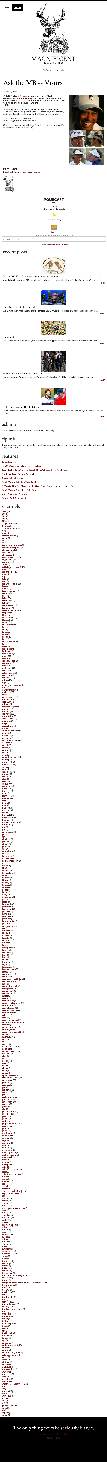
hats (5, 171)
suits (4, 1241)
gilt (3, 837)
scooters (6, 1184)
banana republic (9, 584)
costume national (10, 731)
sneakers (6, 1217)
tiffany (5, 1290)
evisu (4, 781)
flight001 (6, 808)
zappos (5, 1412)
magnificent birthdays (12, 979)
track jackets (8, 1314)
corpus (5, 723)
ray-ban (5, 1140)
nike (4, 1056)
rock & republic (9, 1155)
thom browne (8, 1285)
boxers (5, 644)
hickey (5, 880)
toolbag (5, 1307)
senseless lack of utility (13, 1191)
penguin (6, 1104)
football (6, 815)
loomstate (7, 967)
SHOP (17, 7)
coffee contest (9, 697)
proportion (7, 1126)
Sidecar (53, 232)
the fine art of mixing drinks (15, 1275)
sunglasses (7, 1244)
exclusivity (7, 784)
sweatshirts (7, 1254)
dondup (5, 759)
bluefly (5, 622)
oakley (5, 1066)
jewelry (5, 916)
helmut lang (7, 873)
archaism (6, 562)
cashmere (6, 668)
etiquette (6, 776)
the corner (7, 1273)
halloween (7, 858)
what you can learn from (13, 1384)
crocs (4, 733)
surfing (5, 1246)
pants (5, 1094)
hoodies (6, 885)
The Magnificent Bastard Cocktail (18, 474)
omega (5, 1073)
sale (4, 1172)
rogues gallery (8, 1157)
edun (4, 769)
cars (4, 665)
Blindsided (8, 337)
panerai (5, 1092)
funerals (6, 824)
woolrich (6, 1393)
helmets (6, 870)
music (5, 1041)
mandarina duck (9, 986)
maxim (5, 998)
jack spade (7, 904)
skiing (5, 1210)
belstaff (6, 598)
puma (4, 1131)
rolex (4, 1159)
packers (5, 1082)
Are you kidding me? (26, 98)
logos (4, 964)
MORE (102, 283)
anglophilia (7, 559)
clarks (5, 687)
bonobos (6, 632)
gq (3, 849)
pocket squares (9, 1111)
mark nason (7, 991)
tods (4, 1299)
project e (6, 1121)
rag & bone (7, 1133)
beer (4, 596)
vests (4, 1357)
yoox (4, 1408)
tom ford (6, 1302)
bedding (6, 593)
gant (4, 829)
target (5, 1266)
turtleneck (7, 1333)
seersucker (7, 1188)
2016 (4, 516)
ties (4, 1287)
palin (4, 1087)
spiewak (6, 1227)
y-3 (3, 1403)
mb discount (8, 1005)
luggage (5, 972)
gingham (6, 839)
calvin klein (7, 653)
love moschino (9, 969)
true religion (8, 1323)
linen (4, 959)
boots (5, 637)
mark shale (7, 993)
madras (5, 976)
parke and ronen (10, 1097)
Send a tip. (13, 447)
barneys (6, 588)
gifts (4, 834)
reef (4, 1145)
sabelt (5, 1167)
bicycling (6, 615)
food (4, 812)
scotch (5, 1186)
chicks (5, 680)
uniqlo (5, 1350)
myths (5, 1044)
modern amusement (11, 1022)
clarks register (9, 690)
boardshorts (8, 624)
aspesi (5, 574)
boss (4, 639)
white (5, 1386)
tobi (4, 1294)
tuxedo (5, 1335)
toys (4, 1311)
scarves (5, 1181)
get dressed (7, 832)
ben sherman (8, 605)
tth (3, 1331)
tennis (5, 1270)
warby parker (8, 1369)
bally (4, 581)
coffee (5, 694)
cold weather (8, 699)
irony (4, 894)
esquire (5, 774)
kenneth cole (8, 931)
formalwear (7, 817)
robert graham (9, 1152)
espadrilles (7, 772)
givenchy (6, 841)
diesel (5, 747)
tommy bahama (9, 1304)
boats (5, 627)
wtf (4, 1400)
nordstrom (7, 1061)
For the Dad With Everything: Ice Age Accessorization (31, 276)
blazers (5, 620)
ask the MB (7, 572)
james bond (7, 909)
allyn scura (7, 555)
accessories (34, 171)
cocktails (6, 692)
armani (5, 564)
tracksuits (7, 1316)
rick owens (7, 1150)
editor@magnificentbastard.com (57, 244)
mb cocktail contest (11, 1003)
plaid (4, 1109)
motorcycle (7, 1029)
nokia (4, 1058)
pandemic (6, 1090)
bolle (4, 629)
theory (5, 1280)
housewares (8, 890)
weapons (6, 1376)
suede (5, 1237)
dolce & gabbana (10, 757)
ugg (4, 1340)
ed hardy (6, 767)
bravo (5, 646)
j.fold (4, 902)
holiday (5, 882)
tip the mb (7, 1292)
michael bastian (9, 1010)
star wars (6, 1234)
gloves (5, 844)
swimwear (6, 1258)
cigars (5, 682)
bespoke (6, 612)
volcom (5, 1364)
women (5, 1391)
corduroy (6, 721)
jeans (4, 914)
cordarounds (8, 719)
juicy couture (8, 926)
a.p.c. (4, 533)
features (6, 796)
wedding (6, 1379)
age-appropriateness (12, 545)
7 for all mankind (10, 528)
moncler (6, 1024)
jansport (6, 911)
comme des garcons (11, 706)
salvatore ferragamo (12, 1174)
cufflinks (6, 735)
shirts (5, 1200)
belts (4, 603)
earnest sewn (8, 764)
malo (4, 984)
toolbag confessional (12, 1309)
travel (5, 1319)
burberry (6, 651)
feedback (6, 798)
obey (4, 1070)
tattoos (6, 1268)
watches (6, 1374)
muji (4, 1039)
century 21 (7, 677)
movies (5, 1034)
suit (4, 1239)
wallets (5, 1367)
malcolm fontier (9, 981)
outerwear (7, 1080)
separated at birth (10, 1193)
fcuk (4, 793)
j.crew (5, 899)
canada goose (8, 661)
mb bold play (8, 1000)
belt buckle (7, 600)
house (5, 887)
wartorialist (7, 1372)
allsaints (6, 552)
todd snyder (8, 1297)
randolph (6, 1138)
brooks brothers (9, 649)
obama (5, 1068)
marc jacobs (7, 988)
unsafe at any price (11, 1352)
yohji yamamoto (9, 1405)
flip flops (6, 810)
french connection (11, 822)
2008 (4, 511)
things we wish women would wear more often (24, 1282)
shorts (5, 1205)
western (6, 1381)
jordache (6, 923)
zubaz (5, 1415)
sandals (5, 1176)
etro (4, 779)
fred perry (7, 820)
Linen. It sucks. (9, 462)
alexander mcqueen (11, 547)
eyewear (6, 786)
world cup (6, 1396)
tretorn (5, 1321)
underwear (7, 1347)
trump (5, 1326)
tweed (5, 1338)
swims (5, 1256)
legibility (6, 955)
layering (6, 950)
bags (4, 576)
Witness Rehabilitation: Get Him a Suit (23, 373)
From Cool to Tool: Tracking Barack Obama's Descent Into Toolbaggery (35, 470)
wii (3, 1388)
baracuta (6, 586)
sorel (4, 1222)
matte (5, 996)
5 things (6, 526)
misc (4, 1017)
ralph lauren (8, 1135)
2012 (4, 514)
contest (6, 711)
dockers (6, 752)
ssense (5, 1232)
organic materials (10, 1078)
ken (4, 928)
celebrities (20, 171)
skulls (5, 1212)
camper (5, 658)
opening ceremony (11, 1075)
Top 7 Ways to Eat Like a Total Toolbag (20, 482)
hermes (5, 878)
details (5, 745)
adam (4, 538)
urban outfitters (10, 1355)
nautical (6, 1049)
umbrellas (6, 1343)
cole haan (6, 702)
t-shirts (5, 1261)
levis (4, 957)
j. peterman (7, 897)
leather (5, 952)
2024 (4, 521)
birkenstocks (8, 617)
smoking (6, 1215)
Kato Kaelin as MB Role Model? (19, 307)
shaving (5, 1198)
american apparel (10, 557)
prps (4, 1128)
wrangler (6, 1398)
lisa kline (6, 962)
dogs (4, 755)
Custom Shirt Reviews (12, 478)
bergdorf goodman (11, 610)
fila (3, 800)
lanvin (5, 943)
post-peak (7, 1114)
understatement (10, 1345)
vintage (5, 1362)
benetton (6, 608)
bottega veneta (9, 641)
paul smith (7, 1102)
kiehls (5, 933)
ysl (3, 1410)
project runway (9, 1123)
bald (4, 579)
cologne (6, 704)
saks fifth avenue (10, 1169)
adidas (5, 540)
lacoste (5, 938)
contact (6, 709)
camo (4, 656)
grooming (6, 851)
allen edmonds (9, 550)
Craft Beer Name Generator (15, 494)
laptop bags (7, 947)
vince (4, 1359)
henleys (5, 875)
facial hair (7, 788)
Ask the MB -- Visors (32, 83)
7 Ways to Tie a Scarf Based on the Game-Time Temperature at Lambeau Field (38, 486)
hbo (4, 868)
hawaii (5, 865)
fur (3, 827)
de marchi (6, 738)
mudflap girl (7, 1037)
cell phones (7, 675)
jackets (5, 906)
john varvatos (8, 921)
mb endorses (8, 1008)
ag (3, 543)
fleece (5, 805)
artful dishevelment (11, 567)
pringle (5, 1119)
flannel (5, 803)
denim (5, 743)
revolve (5, 1147)
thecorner (7, 1278)
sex (3, 1196)
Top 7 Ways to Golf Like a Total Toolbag (21, 490)
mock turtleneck (10, 1020)
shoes (5, 1203)
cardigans (6, 663)
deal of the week (10, 740)
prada (5, 1116)
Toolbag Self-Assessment (14, 498)
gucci (4, 853)
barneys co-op (8, 591)
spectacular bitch (10, 1225)
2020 (4, 519)
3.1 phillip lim (8, 523)
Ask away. (49, 430)
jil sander (6, 919)
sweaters (6, 1249)
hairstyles (7, 856)
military (5, 1015)
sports (5, 1229)
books (5, 634)
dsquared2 (7, 762)
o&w (4, 1063)
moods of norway (10, 1027)
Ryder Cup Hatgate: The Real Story (21, 407)
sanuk (5, 1179)
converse (6, 714)
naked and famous (11, 1046)
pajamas (6, 1085)
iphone (5, 892)
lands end (6, 940)
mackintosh (7, 974)
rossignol (6, 1164)
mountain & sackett (11, 1032)
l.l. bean (5, 935)
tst (3, 1328)
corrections (7, 726)
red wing (6, 1143)
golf (11, 171)
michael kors (8, 1012)
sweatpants (7, 1251)
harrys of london (10, 861)
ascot (4, 569)
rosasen (6, 1162)
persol (5, 1107)
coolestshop (8, 716)
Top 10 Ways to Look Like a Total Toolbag (21, 466)
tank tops (6, 1263)
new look (6, 1054)
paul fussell (7, 1099)
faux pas (6, 791)
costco (5, 728)
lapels (5, 945)
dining (5, 750)
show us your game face (13, 1208)
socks (4, 1220)
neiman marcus (9, 1051)
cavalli (5, 670)
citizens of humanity (12, 685)
